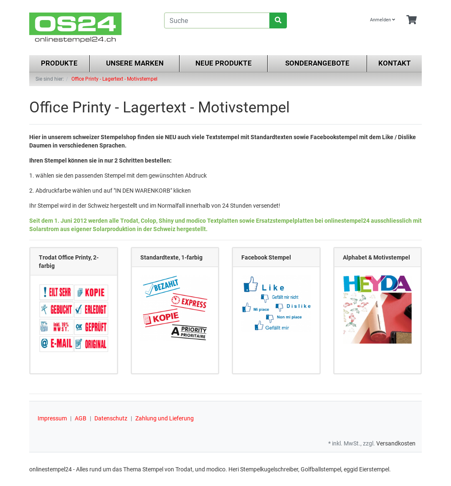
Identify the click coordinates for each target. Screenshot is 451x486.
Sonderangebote (317, 63)
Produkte (59, 63)
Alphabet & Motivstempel (376, 257)
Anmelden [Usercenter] (382, 20)
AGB (80, 418)
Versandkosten (396, 443)
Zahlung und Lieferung (164, 418)
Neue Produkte (223, 63)
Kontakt (394, 63)
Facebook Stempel (266, 257)
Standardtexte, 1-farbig (171, 257)
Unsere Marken (135, 63)
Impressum (52, 418)
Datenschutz (110, 418)
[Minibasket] (411, 20)
